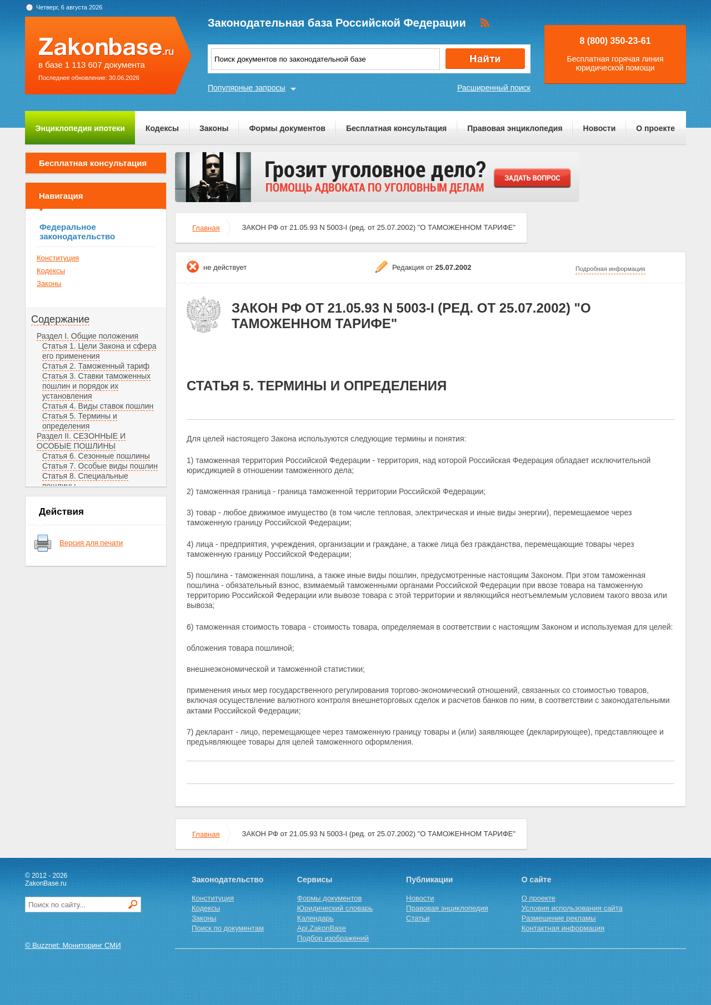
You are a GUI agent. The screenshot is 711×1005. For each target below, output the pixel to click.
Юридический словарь (335, 908)
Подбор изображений (333, 938)
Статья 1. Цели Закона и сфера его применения (99, 350)
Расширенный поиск (493, 87)
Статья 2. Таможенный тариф (95, 365)
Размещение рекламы (559, 918)
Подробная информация (610, 268)
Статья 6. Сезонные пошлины (96, 455)
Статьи (417, 918)
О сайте (537, 879)
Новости (599, 128)
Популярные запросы (247, 87)
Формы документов (287, 128)
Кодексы (162, 128)
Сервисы (314, 879)
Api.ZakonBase (321, 928)
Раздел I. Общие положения (87, 335)
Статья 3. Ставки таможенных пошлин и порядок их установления (96, 385)
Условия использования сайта (572, 908)
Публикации (429, 879)
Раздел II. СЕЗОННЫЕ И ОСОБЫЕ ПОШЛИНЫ (81, 440)
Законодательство (227, 879)
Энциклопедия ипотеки (80, 128)
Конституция (58, 258)
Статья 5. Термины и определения (79, 420)
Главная (205, 228)
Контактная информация (563, 928)
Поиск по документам (228, 928)
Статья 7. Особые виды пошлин (100, 465)
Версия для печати (91, 543)
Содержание (60, 319)
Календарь (315, 918)
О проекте (655, 128)
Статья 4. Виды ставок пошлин (97, 405)
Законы (213, 128)
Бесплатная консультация (396, 128)
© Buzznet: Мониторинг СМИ (73, 945)
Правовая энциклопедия (514, 128)
